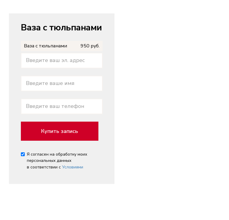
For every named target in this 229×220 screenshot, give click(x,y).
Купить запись (59, 131)
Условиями (72, 167)
